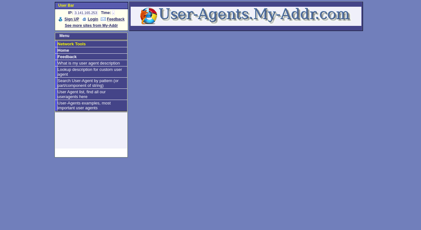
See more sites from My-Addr (91, 25)
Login (93, 19)
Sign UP (71, 19)
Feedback (116, 19)
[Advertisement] (91, 133)
